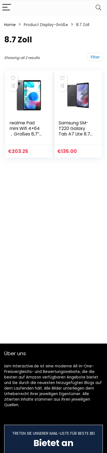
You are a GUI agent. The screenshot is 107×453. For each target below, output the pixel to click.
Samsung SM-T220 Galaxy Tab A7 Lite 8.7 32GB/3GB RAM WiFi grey (75, 134)
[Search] (98, 7)
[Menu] (6, 7)
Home (10, 24)
